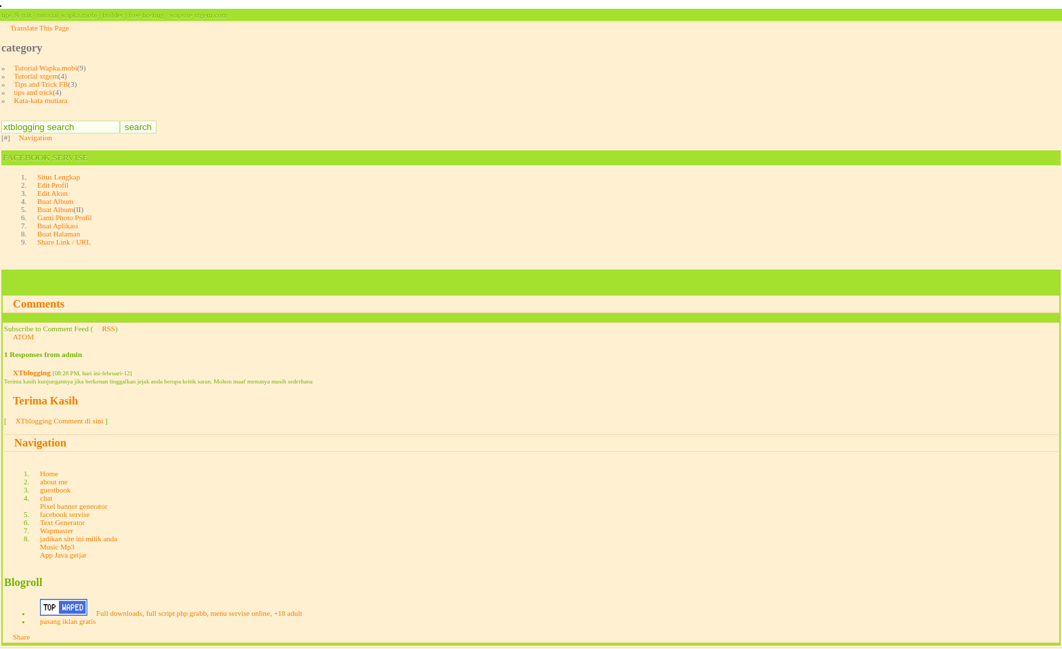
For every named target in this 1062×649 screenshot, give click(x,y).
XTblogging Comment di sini (60, 421)
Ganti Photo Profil (64, 217)
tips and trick (33, 92)
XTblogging (32, 373)
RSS (108, 328)
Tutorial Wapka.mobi (45, 68)
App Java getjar (63, 555)
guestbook (55, 490)
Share (21, 637)
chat (46, 498)
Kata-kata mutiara (41, 100)
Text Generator (62, 522)
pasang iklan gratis (67, 621)
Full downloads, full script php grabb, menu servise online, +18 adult (199, 613)
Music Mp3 (57, 547)
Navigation (35, 137)
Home (49, 473)
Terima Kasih (45, 400)
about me (54, 482)
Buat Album (55, 201)
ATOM (23, 337)
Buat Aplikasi (57, 226)
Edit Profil (52, 185)
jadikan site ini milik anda (78, 539)
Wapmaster (56, 530)
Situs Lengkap (58, 177)
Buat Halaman (58, 234)
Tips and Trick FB (41, 84)
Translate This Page (39, 28)
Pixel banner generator (74, 506)
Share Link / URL (64, 242)
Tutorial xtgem (36, 76)
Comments (38, 303)
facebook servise (65, 514)
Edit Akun (52, 193)
